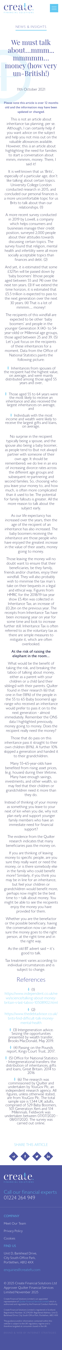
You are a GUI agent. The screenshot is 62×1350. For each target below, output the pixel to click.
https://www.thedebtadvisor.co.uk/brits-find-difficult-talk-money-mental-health (31, 1018)
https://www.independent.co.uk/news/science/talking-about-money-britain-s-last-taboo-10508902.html (31, 998)
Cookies (9, 1239)
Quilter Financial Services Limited (34, 1301)
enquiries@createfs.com (22, 1270)
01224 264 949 (19, 1198)
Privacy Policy (13, 1231)
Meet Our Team (15, 1224)
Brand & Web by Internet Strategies (30, 1332)
